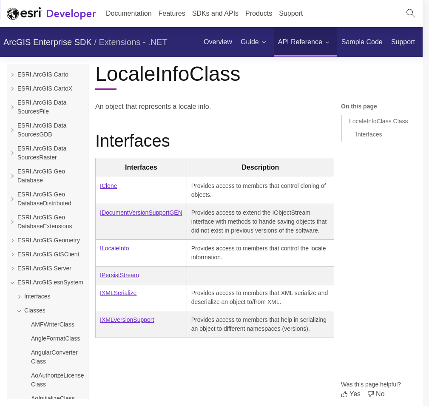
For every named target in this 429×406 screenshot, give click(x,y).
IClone (108, 185)
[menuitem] (217, 42)
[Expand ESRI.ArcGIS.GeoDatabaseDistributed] (12, 198)
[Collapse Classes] (51, 311)
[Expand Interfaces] (51, 297)
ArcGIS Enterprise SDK (47, 42)
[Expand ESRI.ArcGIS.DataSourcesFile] (12, 107)
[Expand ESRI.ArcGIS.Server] (12, 268)
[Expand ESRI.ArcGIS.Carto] (12, 75)
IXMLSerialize (118, 293)
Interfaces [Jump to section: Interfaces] (369, 134)
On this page (359, 106)
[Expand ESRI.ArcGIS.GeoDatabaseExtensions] (12, 221)
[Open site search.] (411, 13)
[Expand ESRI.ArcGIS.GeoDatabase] (12, 176)
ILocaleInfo (114, 248)
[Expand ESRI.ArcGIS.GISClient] (12, 254)
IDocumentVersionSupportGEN (141, 212)
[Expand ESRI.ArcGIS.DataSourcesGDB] (12, 130)
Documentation (129, 13)
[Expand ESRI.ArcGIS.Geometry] (12, 240)
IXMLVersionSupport (127, 319)
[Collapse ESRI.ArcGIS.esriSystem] (12, 282)
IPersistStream (119, 275)
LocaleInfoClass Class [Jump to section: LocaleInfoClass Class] (378, 121)
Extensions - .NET (133, 42)
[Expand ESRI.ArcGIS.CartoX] (12, 89)
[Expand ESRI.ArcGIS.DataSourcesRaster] (12, 153)
